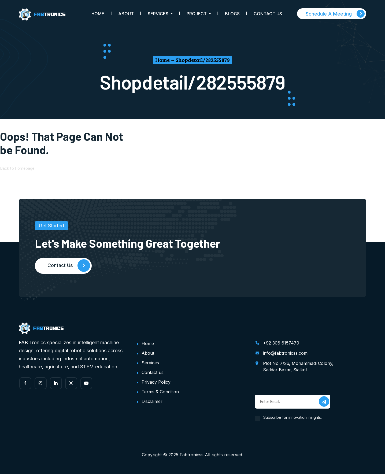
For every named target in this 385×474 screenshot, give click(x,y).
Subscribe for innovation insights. (293, 417)
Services (150, 362)
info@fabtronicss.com (285, 353)
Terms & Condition (160, 391)
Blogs (232, 13)
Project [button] (197, 13)
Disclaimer (152, 401)
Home (97, 13)
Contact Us (268, 13)
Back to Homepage (17, 168)
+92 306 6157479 (281, 343)
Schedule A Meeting (335, 14)
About (126, 13)
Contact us (153, 372)
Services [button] (158, 13)
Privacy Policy (156, 382)
